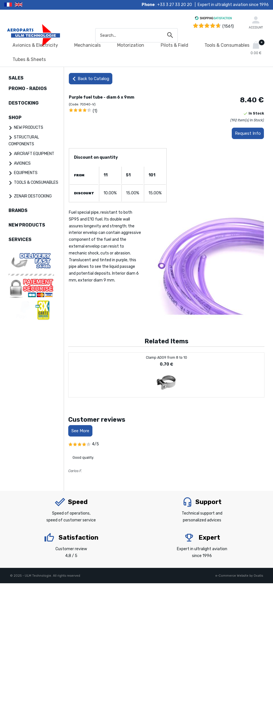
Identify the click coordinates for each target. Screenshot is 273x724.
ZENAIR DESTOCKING (33, 196)
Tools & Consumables (226, 45)
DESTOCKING (24, 103)
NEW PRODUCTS (28, 127)
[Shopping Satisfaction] (213, 19)
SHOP (15, 117)
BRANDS (18, 210)
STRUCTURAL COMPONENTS (24, 140)
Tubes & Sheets (29, 59)
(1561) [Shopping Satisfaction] (228, 26)
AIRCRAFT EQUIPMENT (34, 153)
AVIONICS (22, 163)
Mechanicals (87, 45)
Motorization (130, 45)
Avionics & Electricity (35, 45)
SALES (16, 78)
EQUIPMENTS (26, 172)
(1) (95, 111)
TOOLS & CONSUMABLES (36, 182)
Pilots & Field (174, 45)
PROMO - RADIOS (28, 88)
